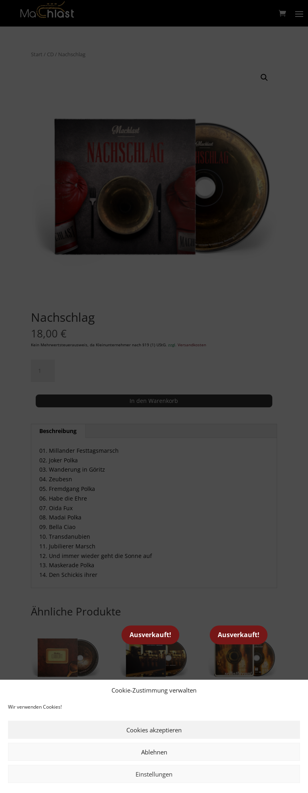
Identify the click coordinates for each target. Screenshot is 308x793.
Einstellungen (154, 774)
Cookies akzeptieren (154, 730)
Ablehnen (154, 752)
